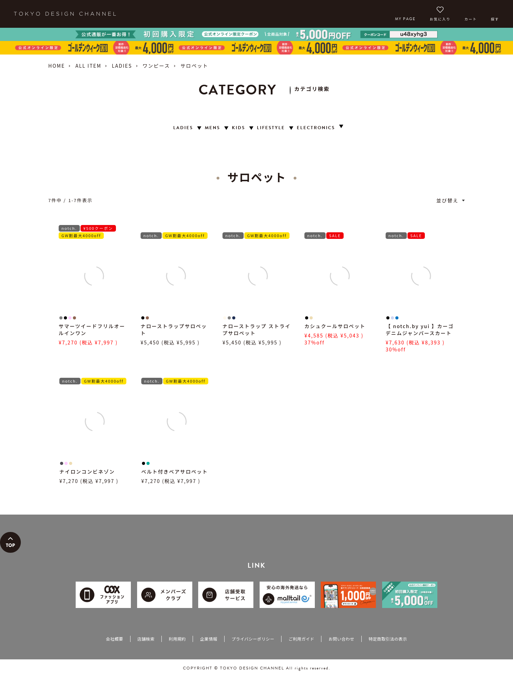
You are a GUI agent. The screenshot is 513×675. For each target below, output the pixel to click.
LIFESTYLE (271, 128)
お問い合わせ (341, 639)
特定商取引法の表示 (388, 639)
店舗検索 (145, 639)
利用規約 (177, 639)
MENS (212, 128)
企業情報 (208, 639)
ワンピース (156, 65)
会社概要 (114, 639)
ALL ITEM (88, 65)
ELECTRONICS (316, 128)
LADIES (122, 65)
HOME (56, 65)
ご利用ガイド (301, 639)
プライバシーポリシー (253, 639)
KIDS (238, 128)
